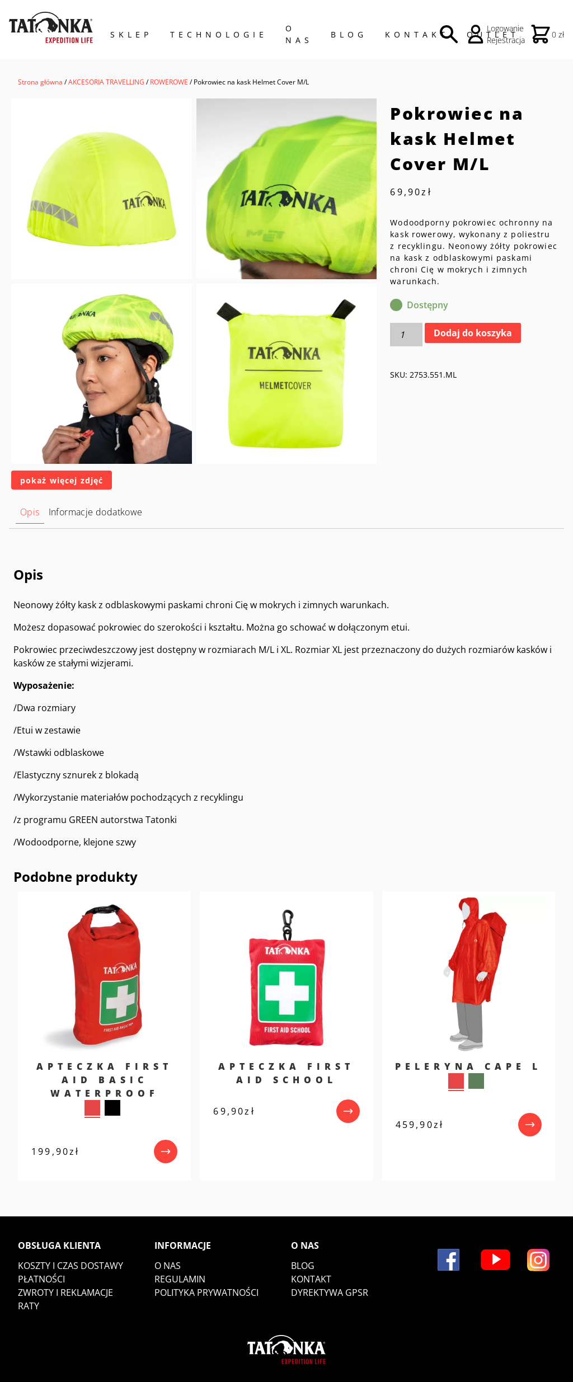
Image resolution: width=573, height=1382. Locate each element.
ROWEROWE (169, 82)
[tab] (30, 512)
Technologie (218, 34)
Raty (28, 1306)
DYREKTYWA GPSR (329, 1292)
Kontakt (417, 34)
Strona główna (40, 82)
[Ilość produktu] (406, 334)
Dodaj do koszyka (473, 333)
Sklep (131, 34)
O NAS (299, 34)
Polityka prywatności (206, 1292)
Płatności (41, 1279)
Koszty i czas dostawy (70, 1265)
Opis (30, 512)
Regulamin (179, 1279)
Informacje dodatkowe (96, 512)
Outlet (493, 34)
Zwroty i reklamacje (65, 1292)
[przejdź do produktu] (165, 1151)
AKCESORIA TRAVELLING (106, 82)
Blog (349, 34)
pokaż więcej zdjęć (61, 480)
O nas (167, 1265)
